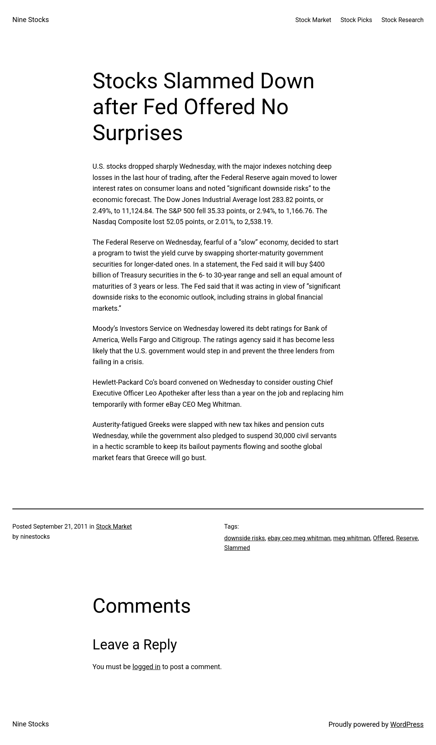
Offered (383, 538)
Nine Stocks (30, 19)
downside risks (244, 538)
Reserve (407, 538)
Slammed (237, 547)
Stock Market (114, 526)
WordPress (407, 724)
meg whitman (351, 538)
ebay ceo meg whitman (299, 538)
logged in (146, 667)
